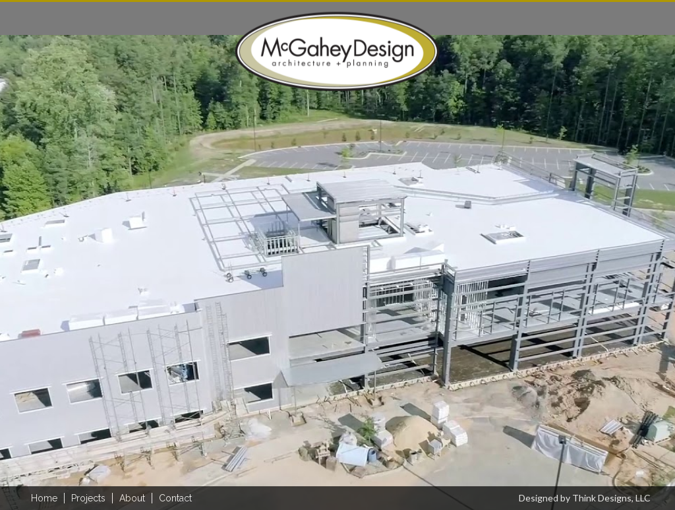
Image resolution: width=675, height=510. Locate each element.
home (44, 498)
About (132, 498)
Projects (88, 498)
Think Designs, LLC (611, 497)
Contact (175, 498)
